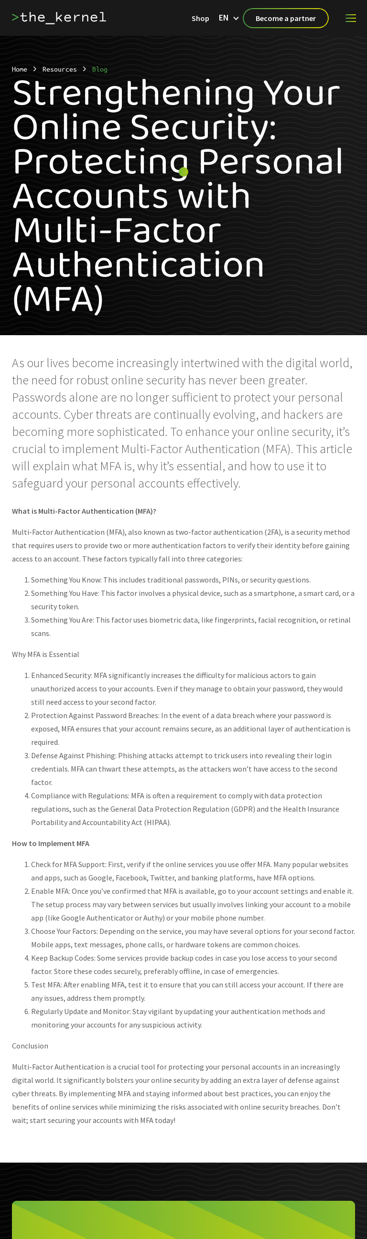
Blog (100, 68)
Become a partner (286, 18)
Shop (200, 18)
